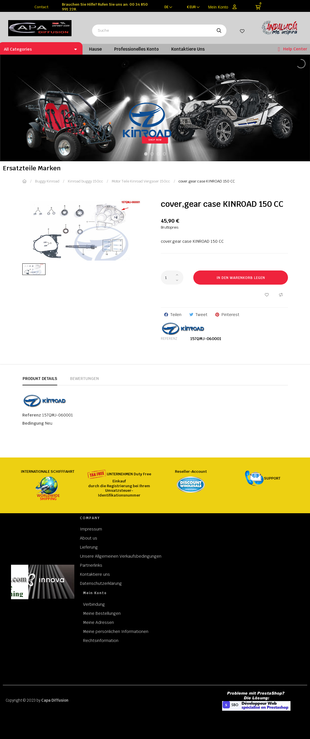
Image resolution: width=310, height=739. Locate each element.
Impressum (91, 529)
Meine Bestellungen (102, 613)
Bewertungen (84, 378)
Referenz (169, 338)
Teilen (175, 314)
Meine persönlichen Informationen (115, 631)
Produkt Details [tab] (40, 378)
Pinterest (230, 314)
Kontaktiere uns (95, 574)
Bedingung (33, 423)
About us (88, 538)
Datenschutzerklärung (101, 583)
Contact (41, 7)
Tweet (201, 314)
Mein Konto (218, 7)
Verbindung (94, 604)
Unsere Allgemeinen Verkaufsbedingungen (120, 556)
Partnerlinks (91, 565)
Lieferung (89, 547)
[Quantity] (172, 277)
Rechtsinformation (100, 640)
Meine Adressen (98, 622)
